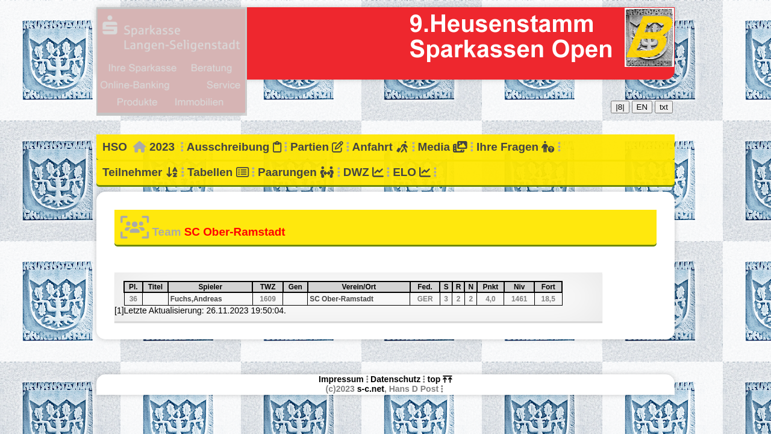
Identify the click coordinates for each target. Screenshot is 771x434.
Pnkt (493, 287)
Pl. (135, 287)
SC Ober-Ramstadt (341, 299)
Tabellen (218, 172)
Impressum (341, 379)
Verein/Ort (375, 287)
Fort (551, 287)
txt (664, 107)
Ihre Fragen (515, 146)
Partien (316, 146)
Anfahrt (380, 146)
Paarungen (296, 172)
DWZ (363, 172)
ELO (412, 172)
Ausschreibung (234, 146)
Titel (157, 287)
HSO (114, 146)
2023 (162, 146)
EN (642, 107)
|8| (620, 107)
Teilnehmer (140, 172)
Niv (524, 287)
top (440, 379)
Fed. (428, 287)
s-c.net (370, 389)
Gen (298, 287)
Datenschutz (395, 379)
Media (442, 146)
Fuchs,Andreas (196, 299)
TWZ (271, 287)
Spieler (224, 287)
